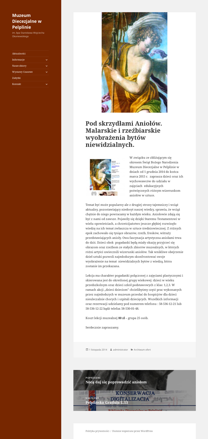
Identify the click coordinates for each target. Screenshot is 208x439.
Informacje (18, 59)
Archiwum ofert (142, 349)
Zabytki (16, 78)
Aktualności (19, 53)
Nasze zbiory (19, 65)
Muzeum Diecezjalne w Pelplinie (27, 21)
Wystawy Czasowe (22, 72)
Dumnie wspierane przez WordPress (132, 431)
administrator (120, 349)
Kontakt (16, 84)
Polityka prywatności (97, 431)
